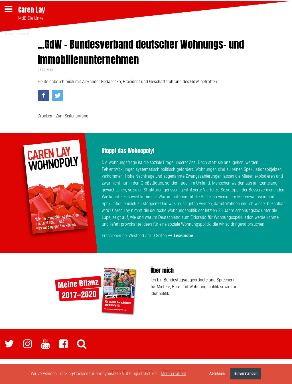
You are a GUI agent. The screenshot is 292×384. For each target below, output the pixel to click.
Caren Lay (31, 10)
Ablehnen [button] (217, 373)
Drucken (45, 116)
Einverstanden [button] (245, 373)
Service (9, 33)
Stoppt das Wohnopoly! (128, 151)
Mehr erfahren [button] (173, 373)
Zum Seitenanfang (72, 116)
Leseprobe (183, 235)
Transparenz (22, 33)
